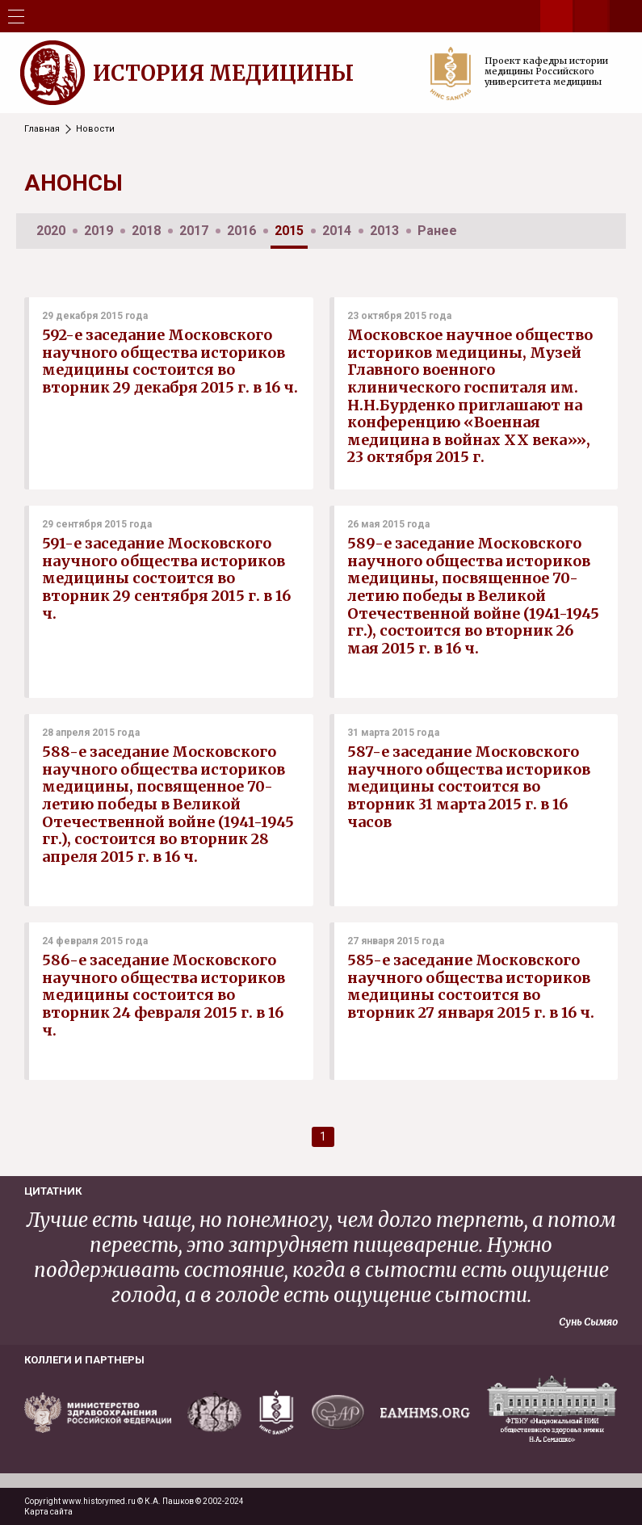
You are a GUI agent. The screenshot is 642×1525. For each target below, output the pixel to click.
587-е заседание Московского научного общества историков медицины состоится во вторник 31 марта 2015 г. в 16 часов (468, 786)
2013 (384, 230)
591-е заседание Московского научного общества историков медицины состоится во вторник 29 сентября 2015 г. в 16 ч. (166, 578)
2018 (146, 230)
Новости (95, 129)
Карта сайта (48, 1511)
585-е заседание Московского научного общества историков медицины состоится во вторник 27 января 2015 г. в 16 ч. (470, 986)
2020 (50, 230)
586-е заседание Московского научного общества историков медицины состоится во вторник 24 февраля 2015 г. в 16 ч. (163, 995)
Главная (42, 129)
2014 (336, 230)
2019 (98, 230)
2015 (289, 230)
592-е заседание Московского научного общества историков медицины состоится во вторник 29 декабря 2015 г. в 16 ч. (170, 361)
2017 (193, 230)
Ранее (437, 230)
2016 (241, 230)
